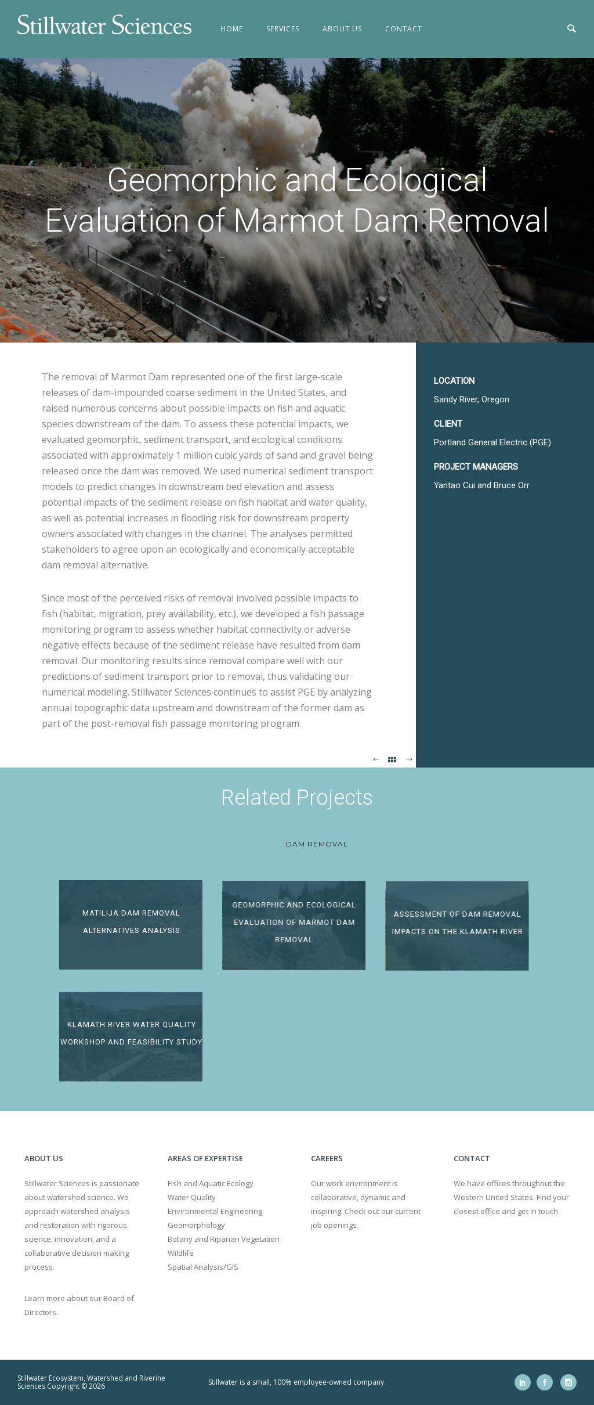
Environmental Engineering (215, 1211)
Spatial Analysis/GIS (203, 1267)
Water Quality (192, 1197)
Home (231, 29)
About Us (342, 29)
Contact (403, 29)
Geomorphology (196, 1225)
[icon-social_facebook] (548, 1382)
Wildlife (181, 1253)
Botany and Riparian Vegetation (224, 1239)
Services (282, 29)
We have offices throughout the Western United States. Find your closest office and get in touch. (511, 1197)
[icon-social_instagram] (568, 1382)
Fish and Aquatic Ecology (210, 1183)
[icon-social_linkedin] (526, 1382)
